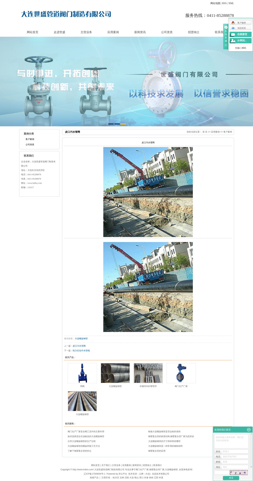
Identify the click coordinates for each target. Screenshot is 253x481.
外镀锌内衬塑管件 (148, 386)
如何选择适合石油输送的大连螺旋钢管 (86, 436)
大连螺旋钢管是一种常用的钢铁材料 (165, 446)
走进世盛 (59, 32)
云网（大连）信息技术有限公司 (154, 474)
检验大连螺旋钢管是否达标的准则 (164, 431)
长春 (146, 477)
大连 (131, 477)
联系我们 (220, 32)
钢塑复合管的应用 (156, 451)
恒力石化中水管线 (81, 350)
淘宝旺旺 (239, 28)
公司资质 (167, 32)
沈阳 (127, 477)
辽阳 (156, 477)
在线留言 (242, 34)
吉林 (122, 477)
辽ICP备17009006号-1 (94, 474)
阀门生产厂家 (181, 386)
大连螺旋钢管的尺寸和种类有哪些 (164, 441)
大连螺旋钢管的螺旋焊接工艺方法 (84, 446)
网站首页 (32, 32)
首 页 (205, 132)
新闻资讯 (140, 32)
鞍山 (136, 477)
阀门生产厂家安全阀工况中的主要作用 (86, 431)
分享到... (242, 40)
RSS (224, 3)
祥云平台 (123, 474)
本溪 (161, 477)
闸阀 (82, 386)
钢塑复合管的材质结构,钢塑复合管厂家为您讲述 (171, 436)
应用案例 (113, 32)
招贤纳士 (193, 32)
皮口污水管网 (79, 346)
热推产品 (94, 477)
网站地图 (215, 3)
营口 (141, 477)
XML (231, 3)
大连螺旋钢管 (81, 338)
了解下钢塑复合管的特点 (79, 451)
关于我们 (106, 465)
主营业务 (86, 32)
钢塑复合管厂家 (156, 469)
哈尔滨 (116, 477)
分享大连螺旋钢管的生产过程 (82, 441)
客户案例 (30, 139)
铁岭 (151, 477)
